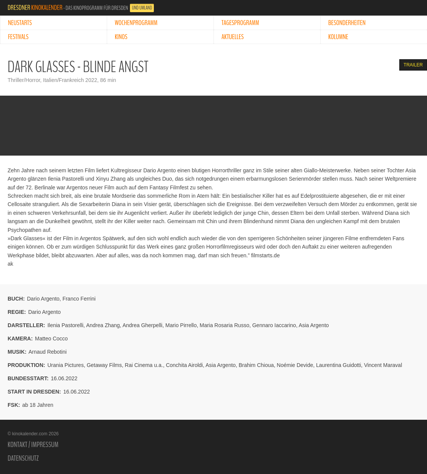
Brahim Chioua (256, 365)
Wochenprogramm (136, 22)
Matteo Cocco (51, 338)
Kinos (121, 36)
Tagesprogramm (240, 22)
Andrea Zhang (103, 325)
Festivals (18, 36)
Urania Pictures (65, 365)
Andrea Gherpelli (142, 325)
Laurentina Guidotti (338, 365)
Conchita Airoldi (184, 365)
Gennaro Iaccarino (274, 325)
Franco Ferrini (78, 299)
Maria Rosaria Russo (224, 325)
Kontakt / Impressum (33, 445)
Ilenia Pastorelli (65, 325)
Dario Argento (43, 299)
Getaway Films (104, 365)
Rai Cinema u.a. (144, 365)
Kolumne (338, 36)
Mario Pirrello (180, 325)
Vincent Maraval (383, 365)
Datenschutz (23, 458)
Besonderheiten (346, 22)
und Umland (142, 8)
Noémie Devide (295, 365)
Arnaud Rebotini (47, 352)
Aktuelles (232, 36)
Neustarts (20, 22)
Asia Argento (314, 325)
